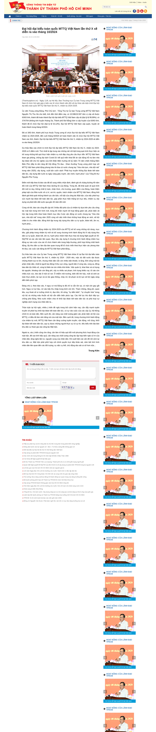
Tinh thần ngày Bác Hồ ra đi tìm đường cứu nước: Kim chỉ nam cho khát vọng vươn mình (53, 486)
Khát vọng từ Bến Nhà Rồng (33, 489)
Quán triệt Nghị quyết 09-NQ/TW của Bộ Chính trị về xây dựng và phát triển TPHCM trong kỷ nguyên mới (59, 465)
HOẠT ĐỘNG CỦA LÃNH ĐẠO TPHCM (41, 402)
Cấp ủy (44, 16)
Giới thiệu (132, 2)
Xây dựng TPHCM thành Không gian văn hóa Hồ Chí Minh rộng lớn (46, 483)
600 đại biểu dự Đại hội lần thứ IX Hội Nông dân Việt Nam (43, 450)
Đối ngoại (89, 16)
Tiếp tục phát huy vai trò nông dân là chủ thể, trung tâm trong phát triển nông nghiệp (52, 444)
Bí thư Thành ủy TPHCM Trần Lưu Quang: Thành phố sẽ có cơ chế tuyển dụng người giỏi (54, 462)
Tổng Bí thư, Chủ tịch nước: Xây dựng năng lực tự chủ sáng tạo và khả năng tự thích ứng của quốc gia (58, 492)
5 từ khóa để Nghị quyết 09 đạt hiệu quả (36, 427)
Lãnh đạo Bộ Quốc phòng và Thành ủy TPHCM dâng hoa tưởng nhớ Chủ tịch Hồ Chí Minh (54, 495)
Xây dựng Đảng (31, 16)
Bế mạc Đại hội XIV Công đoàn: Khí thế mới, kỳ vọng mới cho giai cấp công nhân (51, 474)
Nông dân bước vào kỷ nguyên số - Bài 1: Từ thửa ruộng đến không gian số (49, 447)
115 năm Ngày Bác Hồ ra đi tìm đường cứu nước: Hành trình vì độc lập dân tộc (50, 471)
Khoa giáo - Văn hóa (104, 16)
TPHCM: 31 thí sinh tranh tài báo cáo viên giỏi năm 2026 (43, 498)
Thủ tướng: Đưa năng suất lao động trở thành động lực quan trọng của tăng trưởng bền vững (55, 477)
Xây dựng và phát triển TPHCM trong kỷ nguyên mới (41, 453)
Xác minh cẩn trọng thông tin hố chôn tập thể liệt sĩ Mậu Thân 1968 (46, 456)
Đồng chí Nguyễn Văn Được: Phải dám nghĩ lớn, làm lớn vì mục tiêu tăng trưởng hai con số (54, 501)
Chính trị (18, 16)
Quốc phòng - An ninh (74, 16)
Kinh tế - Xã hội (56, 16)
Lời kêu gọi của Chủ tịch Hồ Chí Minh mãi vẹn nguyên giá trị (44, 468)
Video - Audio (142, 2)
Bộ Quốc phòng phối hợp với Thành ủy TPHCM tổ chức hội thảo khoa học (49, 480)
